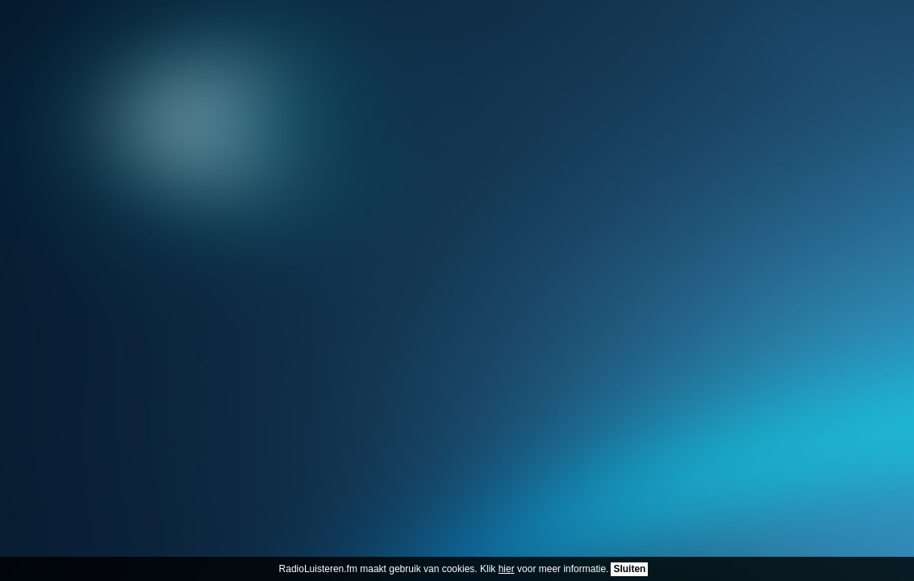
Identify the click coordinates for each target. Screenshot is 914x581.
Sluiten (629, 569)
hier (507, 569)
